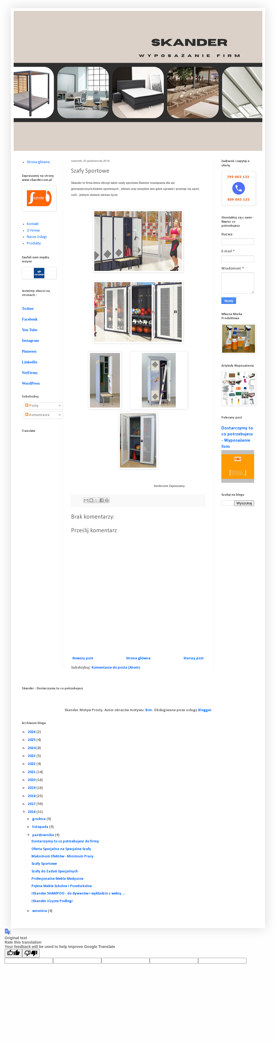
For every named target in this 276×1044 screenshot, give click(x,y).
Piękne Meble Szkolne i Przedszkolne (61, 886)
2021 (32, 772)
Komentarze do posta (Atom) (116, 668)
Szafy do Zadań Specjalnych (54, 871)
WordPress (31, 383)
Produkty (34, 243)
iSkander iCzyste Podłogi (52, 901)
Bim (148, 710)
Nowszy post (82, 658)
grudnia (39, 819)
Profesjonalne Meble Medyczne (57, 879)
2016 (32, 812)
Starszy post (193, 658)
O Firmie (33, 231)
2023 (32, 756)
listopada (40, 827)
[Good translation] (13, 953)
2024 (32, 748)
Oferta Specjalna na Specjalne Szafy (61, 849)
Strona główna (138, 658)
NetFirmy (30, 373)
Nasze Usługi (37, 237)
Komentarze (37, 415)
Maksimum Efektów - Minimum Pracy (62, 856)
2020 (32, 780)
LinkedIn (29, 362)
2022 (32, 764)
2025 (32, 740)
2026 (32, 732)
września (40, 911)
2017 (32, 804)
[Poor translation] (31, 953)
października (43, 835)
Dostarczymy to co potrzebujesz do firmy (65, 841)
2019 (32, 788)
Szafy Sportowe (44, 864)
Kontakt (33, 224)
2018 (32, 796)
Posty (32, 406)
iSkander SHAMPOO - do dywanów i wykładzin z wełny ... (78, 894)
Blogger (204, 710)
